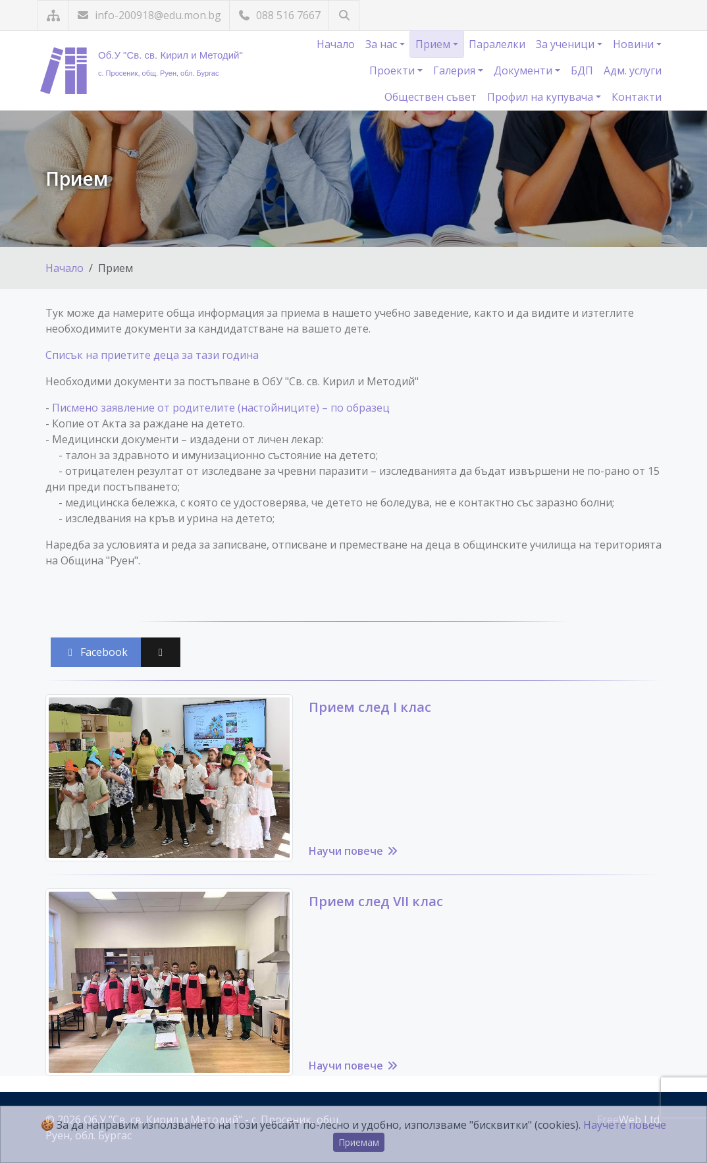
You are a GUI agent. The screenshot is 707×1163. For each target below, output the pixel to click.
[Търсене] (344, 15)
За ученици (566, 44)
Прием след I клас (370, 707)
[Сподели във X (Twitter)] (160, 652)
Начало (336, 44)
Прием (434, 44)
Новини (634, 44)
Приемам (358, 1142)
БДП (582, 70)
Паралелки (497, 44)
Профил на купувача (541, 97)
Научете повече (624, 1125)
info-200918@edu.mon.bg (148, 15)
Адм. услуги (633, 70)
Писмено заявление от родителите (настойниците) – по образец (221, 407)
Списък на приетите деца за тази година (152, 355)
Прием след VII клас (376, 901)
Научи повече (354, 851)
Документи (524, 70)
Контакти (637, 97)
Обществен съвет (430, 97)
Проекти (393, 70)
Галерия (455, 70)
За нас (382, 44)
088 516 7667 (279, 15)
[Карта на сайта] (53, 15)
